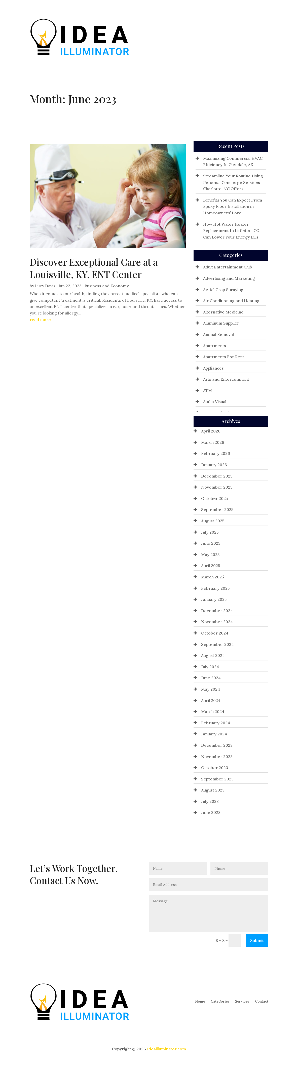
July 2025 (210, 532)
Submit (257, 940)
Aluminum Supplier (221, 323)
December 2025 (217, 476)
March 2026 (212, 442)
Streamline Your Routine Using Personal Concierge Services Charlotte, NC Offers (233, 182)
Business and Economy (107, 285)
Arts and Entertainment (226, 379)
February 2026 (215, 453)
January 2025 (214, 599)
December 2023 (217, 745)
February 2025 (215, 588)
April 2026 (210, 430)
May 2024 (210, 689)
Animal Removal (218, 334)
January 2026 (214, 464)
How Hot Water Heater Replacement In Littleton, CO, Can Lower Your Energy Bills (231, 231)
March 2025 (212, 576)
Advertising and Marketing (229, 278)
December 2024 (217, 610)
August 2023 (213, 789)
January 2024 (214, 733)
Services (242, 36)
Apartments (214, 345)
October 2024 (214, 633)
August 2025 (213, 520)
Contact (261, 36)
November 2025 (217, 487)
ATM (207, 390)
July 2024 (210, 666)
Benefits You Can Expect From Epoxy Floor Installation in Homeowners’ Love (232, 206)
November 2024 (217, 621)
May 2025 (210, 554)
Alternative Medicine (223, 311)
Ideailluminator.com (166, 1048)
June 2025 (210, 543)
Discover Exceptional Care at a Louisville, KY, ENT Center (94, 268)
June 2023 (210, 812)
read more (40, 319)
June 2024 (211, 677)
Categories (220, 36)
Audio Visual (214, 401)
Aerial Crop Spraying (223, 289)
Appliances (213, 368)
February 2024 (215, 722)
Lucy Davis (45, 285)
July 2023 (210, 801)
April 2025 (210, 565)
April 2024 (210, 700)
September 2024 (217, 644)
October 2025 (214, 498)
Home (200, 36)
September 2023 (217, 778)
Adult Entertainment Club (227, 266)
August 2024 (213, 655)
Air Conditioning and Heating (231, 300)
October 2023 (214, 767)
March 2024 (212, 711)
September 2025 (217, 509)
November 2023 (217, 756)
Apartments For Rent (223, 356)
